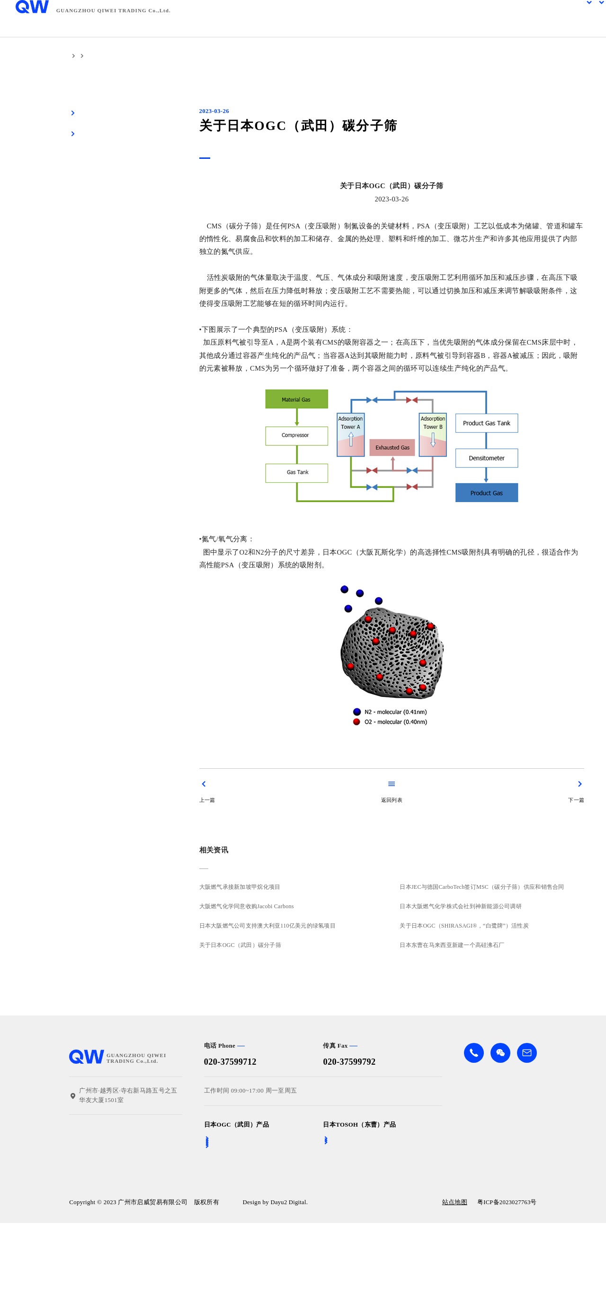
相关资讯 (103, 55)
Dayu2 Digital (289, 1291)
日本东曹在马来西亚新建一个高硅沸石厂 (455, 945)
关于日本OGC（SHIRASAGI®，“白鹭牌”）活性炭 (467, 925)
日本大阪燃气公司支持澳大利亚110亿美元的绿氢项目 (268, 925)
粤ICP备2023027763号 (506, 1291)
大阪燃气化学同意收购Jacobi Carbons (247, 906)
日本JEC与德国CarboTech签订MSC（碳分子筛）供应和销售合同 (485, 887)
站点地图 (452, 1292)
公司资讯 (136, 55)
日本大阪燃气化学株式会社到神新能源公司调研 (464, 906)
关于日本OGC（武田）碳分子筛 (240, 945)
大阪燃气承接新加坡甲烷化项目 (240, 887)
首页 (75, 55)
